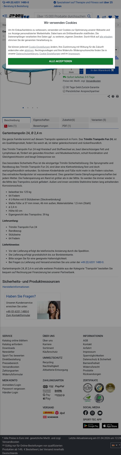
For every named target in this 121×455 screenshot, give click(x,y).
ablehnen (29, 50)
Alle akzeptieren (60, 61)
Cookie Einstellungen (39, 47)
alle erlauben (106, 36)
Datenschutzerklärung (27, 53)
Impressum (74, 53)
